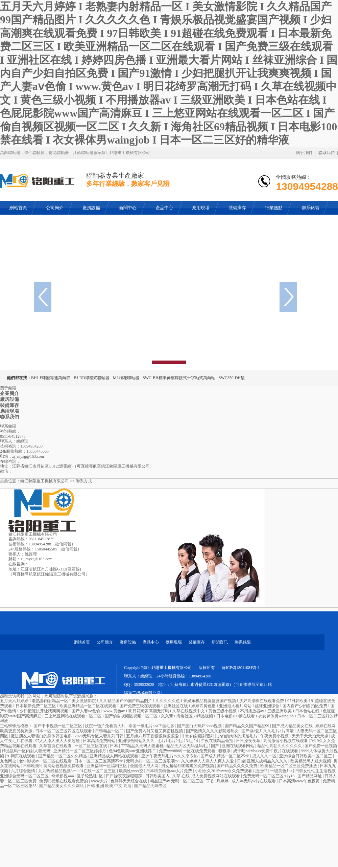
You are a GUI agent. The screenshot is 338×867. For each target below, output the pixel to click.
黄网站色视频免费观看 (64, 765)
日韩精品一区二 (109, 731)
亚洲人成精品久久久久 (267, 761)
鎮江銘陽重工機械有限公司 (44, 481)
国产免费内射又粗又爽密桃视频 (155, 731)
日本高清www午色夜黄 (300, 781)
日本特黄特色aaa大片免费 (169, 770)
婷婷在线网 (325, 725)
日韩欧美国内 (158, 776)
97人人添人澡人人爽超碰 (58, 740)
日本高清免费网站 (99, 740)
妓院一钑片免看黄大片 (105, 725)
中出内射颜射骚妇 (198, 736)
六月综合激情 (23, 770)
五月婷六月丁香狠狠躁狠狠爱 (153, 736)
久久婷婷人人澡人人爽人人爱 (208, 761)
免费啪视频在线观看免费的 (64, 781)
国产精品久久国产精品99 (247, 725)
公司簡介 (105, 642)
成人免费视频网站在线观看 (216, 776)
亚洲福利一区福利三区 (107, 765)
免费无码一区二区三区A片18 (269, 776)
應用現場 (9, 411)
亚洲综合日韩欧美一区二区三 (306, 756)
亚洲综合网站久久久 (136, 740)
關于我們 (304, 152)
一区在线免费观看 (199, 751)
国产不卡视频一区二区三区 (58, 725)
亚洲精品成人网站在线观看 (114, 756)
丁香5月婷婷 (218, 781)
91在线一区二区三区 (98, 770)
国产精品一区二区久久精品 (63, 756)
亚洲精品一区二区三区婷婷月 (80, 751)
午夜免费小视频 (275, 736)
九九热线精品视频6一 (58, 770)
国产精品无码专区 (151, 785)
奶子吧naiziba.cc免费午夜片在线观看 (266, 751)
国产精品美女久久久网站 (62, 785)
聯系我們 (326, 152)
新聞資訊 (220, 642)
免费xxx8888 (170, 751)
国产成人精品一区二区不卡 (225, 756)
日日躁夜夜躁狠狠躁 (124, 776)
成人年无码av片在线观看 (254, 781)
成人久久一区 (264, 756)
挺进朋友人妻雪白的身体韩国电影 (42, 736)
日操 (241, 761)
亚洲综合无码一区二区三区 (25, 776)
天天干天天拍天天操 (310, 736)
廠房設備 (9, 399)
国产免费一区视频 (321, 745)
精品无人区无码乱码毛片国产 (193, 745)
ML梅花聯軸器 (126, 377)
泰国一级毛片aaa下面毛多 (151, 725)
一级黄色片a (281, 770)
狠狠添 (225, 751)
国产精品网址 (310, 776)
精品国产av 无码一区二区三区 (177, 781)
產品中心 (151, 642)
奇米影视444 (63, 776)
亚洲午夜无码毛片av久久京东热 (170, 756)
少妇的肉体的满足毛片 (238, 736)
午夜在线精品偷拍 (217, 740)
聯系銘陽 (243, 642)
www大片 (100, 781)
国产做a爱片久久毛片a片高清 (268, 731)
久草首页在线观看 (56, 745)
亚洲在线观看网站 (238, 745)
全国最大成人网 (145, 765)
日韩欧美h (32, 765)
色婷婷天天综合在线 (129, 781)
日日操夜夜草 (248, 740)
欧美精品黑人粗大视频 (311, 761)
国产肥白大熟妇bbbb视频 (200, 725)
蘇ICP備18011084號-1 (241, 667)
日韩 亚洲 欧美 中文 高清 (109, 785)
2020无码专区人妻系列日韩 (99, 736)
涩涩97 (261, 770)
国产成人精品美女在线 (293, 725)
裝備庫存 (9, 405)
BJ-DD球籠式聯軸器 (92, 377)
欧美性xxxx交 (131, 770)
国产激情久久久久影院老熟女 (213, 731)
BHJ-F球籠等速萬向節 (50, 377)
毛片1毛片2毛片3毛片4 (178, 740)
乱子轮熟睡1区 (90, 776)
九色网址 (8, 761)
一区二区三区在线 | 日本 (97, 745)
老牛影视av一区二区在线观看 (45, 761)
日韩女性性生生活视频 (316, 770)
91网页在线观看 (21, 756)
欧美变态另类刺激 (16, 731)
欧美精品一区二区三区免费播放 (289, 765)
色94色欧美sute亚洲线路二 (133, 751)
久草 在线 (181, 776)
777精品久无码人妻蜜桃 (143, 745)
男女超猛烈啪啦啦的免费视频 (188, 765)
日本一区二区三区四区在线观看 (64, 731)
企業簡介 (9, 393)
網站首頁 (82, 642)
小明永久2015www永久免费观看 (224, 770)
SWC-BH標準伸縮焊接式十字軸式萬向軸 (179, 377)
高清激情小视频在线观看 (286, 740)
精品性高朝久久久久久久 (280, 745)
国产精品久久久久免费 (237, 765)
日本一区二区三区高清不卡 (99, 761)
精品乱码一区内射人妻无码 (26, 751)
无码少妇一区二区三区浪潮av (152, 761)
